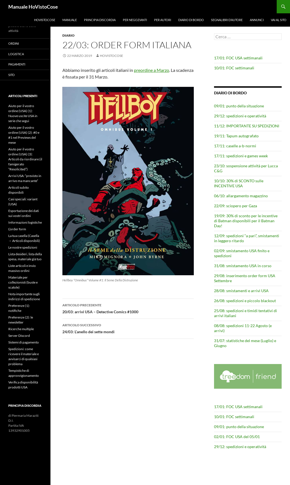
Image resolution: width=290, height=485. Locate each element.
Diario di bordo (191, 20)
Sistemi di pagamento (23, 342)
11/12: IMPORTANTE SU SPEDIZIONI (246, 125)
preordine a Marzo (151, 70)
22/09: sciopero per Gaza (235, 205)
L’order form (17, 229)
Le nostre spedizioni (22, 247)
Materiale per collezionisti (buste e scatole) (23, 282)
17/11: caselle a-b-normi (235, 145)
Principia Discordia (100, 20)
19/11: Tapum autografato (236, 135)
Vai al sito (278, 20)
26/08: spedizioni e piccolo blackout (245, 300)
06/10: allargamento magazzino (241, 195)
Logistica (16, 54)
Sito (11, 75)
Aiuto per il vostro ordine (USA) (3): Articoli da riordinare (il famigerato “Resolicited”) (25, 159)
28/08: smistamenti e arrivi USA (241, 290)
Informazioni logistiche (25, 222)
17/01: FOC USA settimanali (238, 57)
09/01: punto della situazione (239, 105)
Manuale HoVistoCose (33, 7)
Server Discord (19, 336)
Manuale (69, 20)
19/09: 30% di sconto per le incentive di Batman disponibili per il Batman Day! (246, 220)
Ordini (13, 43)
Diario (68, 35)
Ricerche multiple (21, 329)
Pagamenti (16, 64)
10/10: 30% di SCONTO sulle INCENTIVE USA (238, 183)
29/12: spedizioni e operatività (240, 115)
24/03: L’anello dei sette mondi (128, 328)
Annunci (257, 20)
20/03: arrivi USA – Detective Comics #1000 (128, 308)
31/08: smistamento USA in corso (242, 265)
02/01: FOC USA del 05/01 (237, 436)
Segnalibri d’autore (227, 20)
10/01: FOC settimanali (234, 67)
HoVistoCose (44, 20)
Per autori (162, 20)
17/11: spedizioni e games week (241, 155)
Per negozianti (135, 20)
